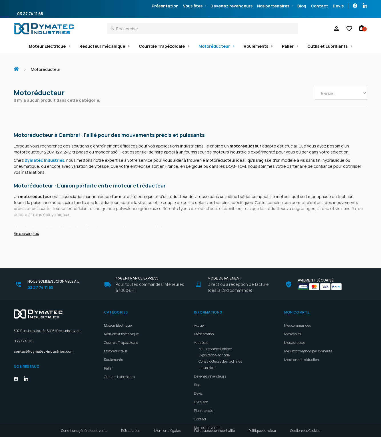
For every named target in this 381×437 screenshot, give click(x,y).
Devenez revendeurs (231, 6)
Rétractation (131, 430)
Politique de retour (262, 430)
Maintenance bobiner (215, 335)
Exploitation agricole (214, 341)
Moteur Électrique (47, 46)
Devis (338, 6)
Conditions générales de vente (84, 430)
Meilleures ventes (207, 414)
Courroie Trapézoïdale (162, 46)
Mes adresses (294, 328)
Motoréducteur (214, 46)
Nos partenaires (273, 6)
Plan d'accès (203, 396)
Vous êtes (192, 6)
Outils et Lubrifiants (327, 46)
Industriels (206, 354)
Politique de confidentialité (214, 430)
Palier (288, 46)
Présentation (165, 6)
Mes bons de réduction (301, 346)
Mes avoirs (292, 320)
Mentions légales (167, 430)
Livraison (201, 388)
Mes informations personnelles (308, 337)
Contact (319, 6)
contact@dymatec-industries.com (43, 337)
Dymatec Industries (44, 160)
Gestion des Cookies (305, 430)
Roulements (256, 46)
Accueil (18, 66)
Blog (301, 6)
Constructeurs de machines (220, 347)
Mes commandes (297, 311)
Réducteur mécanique (102, 46)
